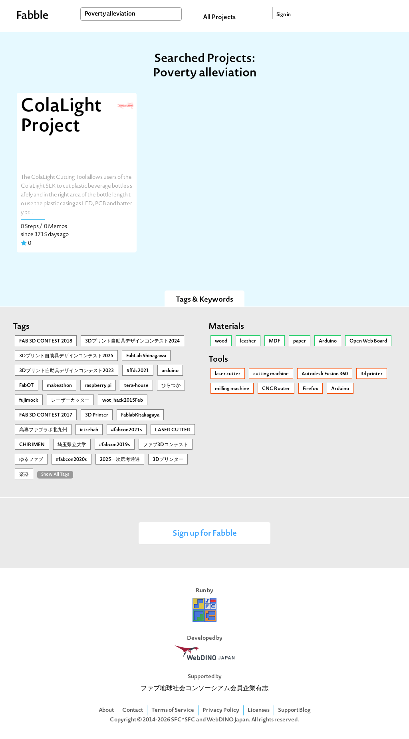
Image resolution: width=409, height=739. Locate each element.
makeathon (59, 385)
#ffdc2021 (138, 370)
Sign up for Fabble (205, 534)
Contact (132, 710)
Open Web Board (368, 341)
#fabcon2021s (126, 430)
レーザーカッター (70, 400)
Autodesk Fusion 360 (325, 374)
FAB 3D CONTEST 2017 (45, 415)
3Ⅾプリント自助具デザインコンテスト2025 (66, 356)
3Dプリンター (168, 459)
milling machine (232, 389)
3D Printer (96, 415)
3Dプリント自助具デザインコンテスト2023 (66, 370)
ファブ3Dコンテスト (165, 445)
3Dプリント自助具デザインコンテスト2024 (132, 341)
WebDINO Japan (227, 720)
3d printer (372, 374)
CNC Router (276, 389)
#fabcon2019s (114, 445)
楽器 (24, 474)
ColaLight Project (61, 116)
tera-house (136, 385)
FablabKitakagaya (140, 415)
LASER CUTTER (173, 430)
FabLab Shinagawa (146, 356)
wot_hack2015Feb (122, 400)
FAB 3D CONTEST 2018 (45, 341)
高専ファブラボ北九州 (43, 430)
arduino (170, 370)
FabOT (26, 385)
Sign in (283, 14)
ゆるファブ (31, 459)
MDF (274, 341)
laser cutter (227, 374)
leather (248, 341)
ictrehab (89, 430)
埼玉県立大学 (72, 445)
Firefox (310, 389)
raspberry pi (98, 385)
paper (299, 341)
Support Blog (294, 710)
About (106, 710)
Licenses (259, 710)
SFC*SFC (183, 720)
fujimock (28, 400)
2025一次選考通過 (120, 459)
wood (221, 341)
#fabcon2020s (71, 459)
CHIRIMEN (32, 445)
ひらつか (171, 385)
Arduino (328, 341)
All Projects (219, 17)
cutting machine (271, 374)
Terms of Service (172, 710)
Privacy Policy (221, 710)
